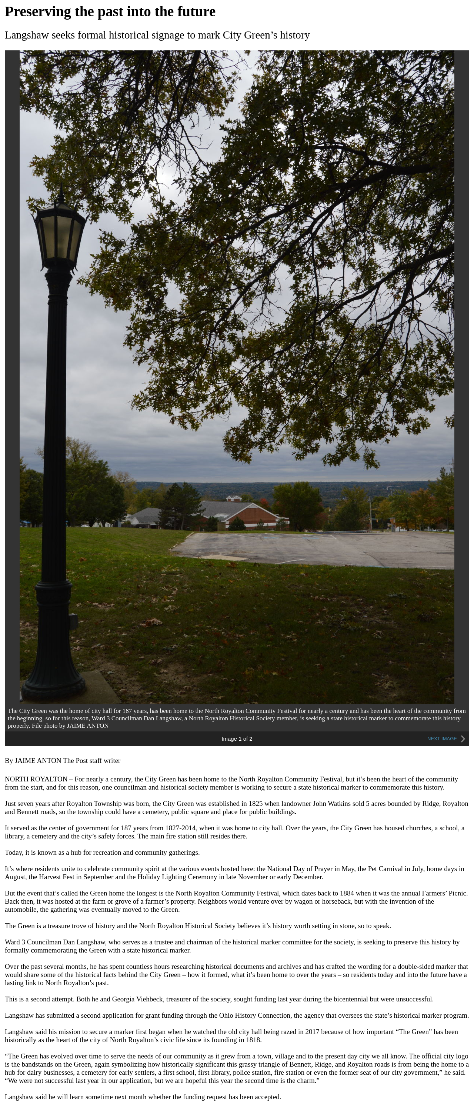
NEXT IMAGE (447, 738)
